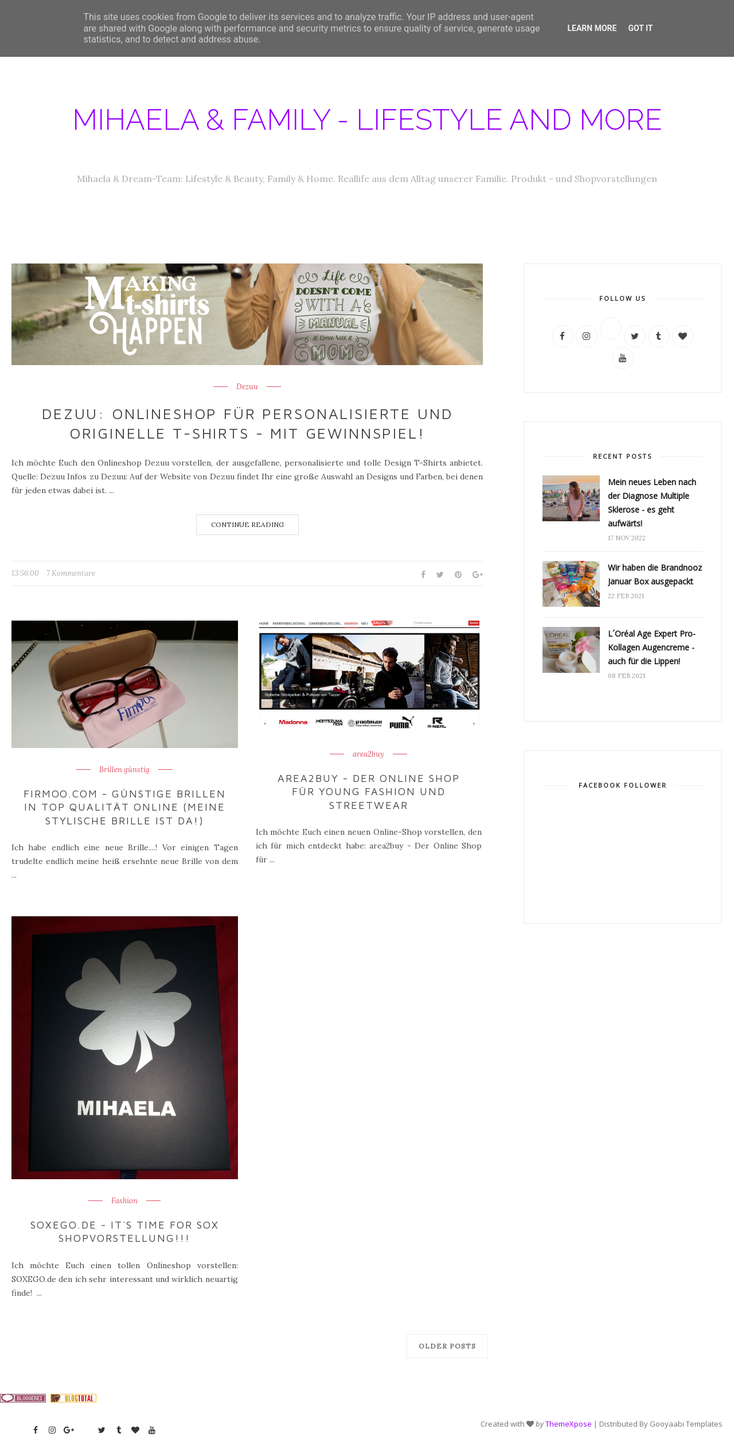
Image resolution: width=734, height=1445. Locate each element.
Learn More (591, 28)
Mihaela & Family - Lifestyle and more (367, 120)
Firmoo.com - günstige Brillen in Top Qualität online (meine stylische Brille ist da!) (124, 807)
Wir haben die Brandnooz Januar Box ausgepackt (655, 574)
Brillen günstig (124, 769)
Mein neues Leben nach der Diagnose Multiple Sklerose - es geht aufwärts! (652, 502)
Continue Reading (247, 524)
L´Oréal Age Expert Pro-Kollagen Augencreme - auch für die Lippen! (652, 647)
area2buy (368, 754)
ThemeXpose (568, 1423)
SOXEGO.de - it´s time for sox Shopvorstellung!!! (124, 1230)
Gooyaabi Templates (686, 1423)
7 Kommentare (70, 573)
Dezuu (247, 387)
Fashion (124, 1201)
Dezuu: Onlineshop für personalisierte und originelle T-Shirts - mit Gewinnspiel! (247, 423)
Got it (640, 28)
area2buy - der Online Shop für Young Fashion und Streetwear (369, 791)
